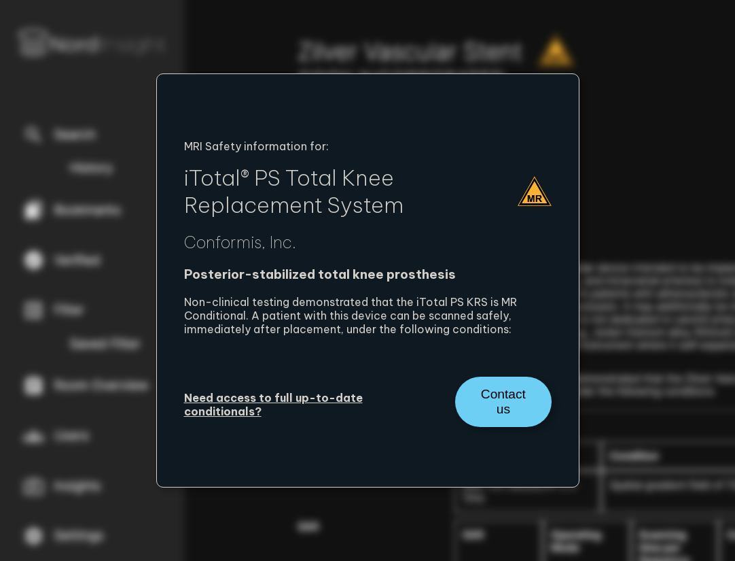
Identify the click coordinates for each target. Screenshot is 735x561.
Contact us (503, 401)
